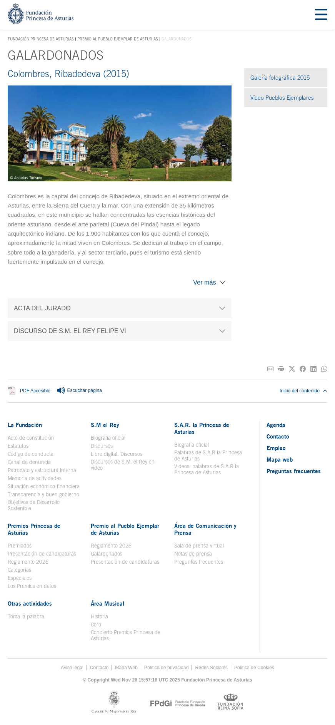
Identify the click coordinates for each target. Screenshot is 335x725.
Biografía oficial (108, 438)
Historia (99, 616)
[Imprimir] (281, 369)
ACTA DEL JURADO (42, 308)
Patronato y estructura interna (42, 470)
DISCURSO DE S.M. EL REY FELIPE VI (70, 330)
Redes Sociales (211, 667)
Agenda (276, 424)
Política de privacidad (166, 667)
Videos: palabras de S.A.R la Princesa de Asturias (206, 469)
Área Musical (107, 603)
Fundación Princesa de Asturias (41, 39)
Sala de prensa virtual (199, 545)
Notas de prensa (193, 554)
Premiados (20, 545)
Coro (96, 624)
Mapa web (280, 459)
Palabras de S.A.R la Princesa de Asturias (208, 455)
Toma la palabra (26, 616)
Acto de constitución (31, 438)
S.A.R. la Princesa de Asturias (201, 428)
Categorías (19, 570)
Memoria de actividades (35, 478)
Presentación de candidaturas (42, 554)
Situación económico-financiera (44, 486)
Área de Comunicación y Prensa (205, 529)
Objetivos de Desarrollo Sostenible (34, 505)
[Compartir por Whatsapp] (324, 369)
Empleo (276, 447)
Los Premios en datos (32, 586)
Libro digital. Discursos (116, 454)
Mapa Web (126, 667)
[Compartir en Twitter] (292, 369)
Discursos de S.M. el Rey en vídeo (123, 465)
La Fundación (25, 424)
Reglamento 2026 (28, 562)
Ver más (204, 282)
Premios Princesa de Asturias (34, 529)
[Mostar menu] (321, 15)
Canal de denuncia (29, 462)
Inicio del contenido (303, 390)
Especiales (20, 578)
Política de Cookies (254, 667)
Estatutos (18, 446)
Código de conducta (30, 454)
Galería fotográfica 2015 (280, 77)
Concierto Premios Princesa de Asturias (125, 635)
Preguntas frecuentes (198, 562)
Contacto (278, 436)
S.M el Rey (105, 424)
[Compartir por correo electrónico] (270, 369)
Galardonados (106, 554)
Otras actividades (30, 603)
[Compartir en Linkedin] (313, 369)
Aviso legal (72, 667)
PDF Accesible (35, 391)
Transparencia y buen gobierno (43, 494)
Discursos (102, 446)
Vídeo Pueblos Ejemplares (282, 97)
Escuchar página (79, 390)
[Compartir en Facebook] (303, 369)
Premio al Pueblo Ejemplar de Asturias (117, 39)
